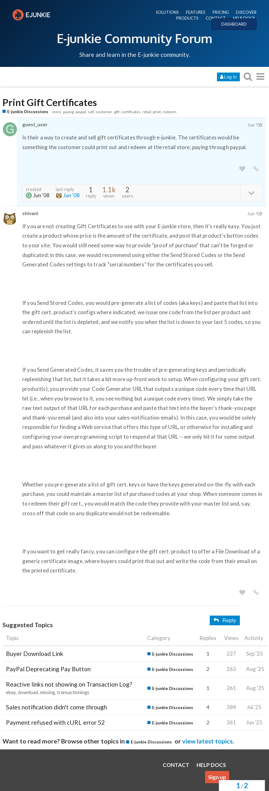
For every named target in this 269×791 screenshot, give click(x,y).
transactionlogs (73, 692)
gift (116, 111)
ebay (11, 692)
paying (68, 111)
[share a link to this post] (256, 169)
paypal (81, 111)
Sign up (217, 777)
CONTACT (216, 18)
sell (91, 111)
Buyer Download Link (34, 653)
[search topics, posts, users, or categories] (247, 76)
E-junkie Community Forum (134, 38)
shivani (30, 213)
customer (104, 111)
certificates (130, 111)
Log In (228, 76)
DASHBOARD (234, 24)
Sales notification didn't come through (56, 707)
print (157, 111)
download (28, 692)
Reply (225, 620)
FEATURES (195, 12)
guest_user (34, 124)
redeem (170, 111)
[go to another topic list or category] (260, 76)
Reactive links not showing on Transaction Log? (69, 684)
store (56, 111)
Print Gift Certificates (50, 102)
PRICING (221, 12)
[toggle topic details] (251, 192)
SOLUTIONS (167, 12)
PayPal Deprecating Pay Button (48, 669)
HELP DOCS (244, 18)
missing (47, 692)
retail (146, 111)
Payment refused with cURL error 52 (55, 722)
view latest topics (207, 741)
